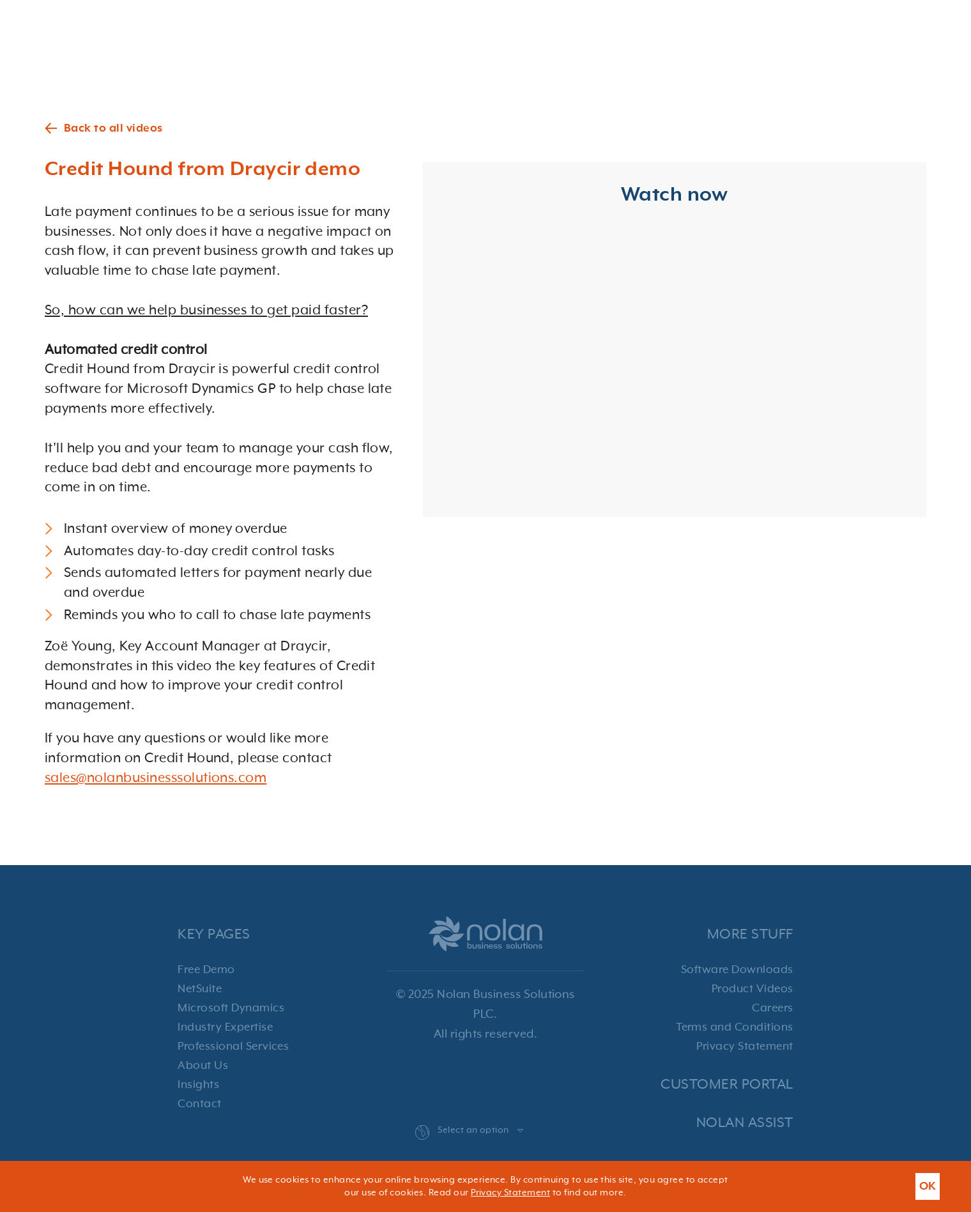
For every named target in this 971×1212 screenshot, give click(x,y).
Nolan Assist (744, 1123)
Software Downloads (737, 969)
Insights (198, 1084)
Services (582, 23)
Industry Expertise (225, 1027)
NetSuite (200, 989)
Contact (912, 23)
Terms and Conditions (734, 1027)
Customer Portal (727, 1085)
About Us (203, 1065)
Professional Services (233, 1046)
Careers (772, 1008)
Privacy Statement (744, 1046)
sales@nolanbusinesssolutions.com (155, 778)
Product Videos (752, 989)
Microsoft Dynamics (231, 1008)
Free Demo (206, 969)
